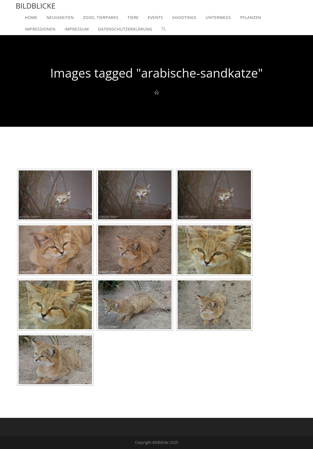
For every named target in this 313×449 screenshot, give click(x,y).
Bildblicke (35, 6)
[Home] (157, 92)
